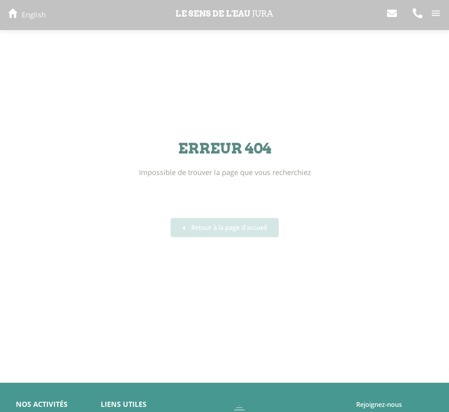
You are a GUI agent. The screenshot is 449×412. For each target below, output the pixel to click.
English (34, 14)
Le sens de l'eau (224, 14)
